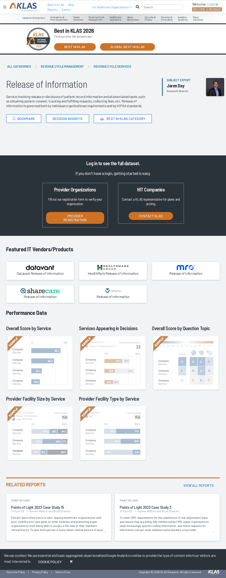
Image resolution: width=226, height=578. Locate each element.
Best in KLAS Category (122, 118)
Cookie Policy (50, 562)
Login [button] (211, 4)
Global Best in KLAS (127, 47)
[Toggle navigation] (5, 7)
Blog (71, 5)
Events (66, 9)
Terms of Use (62, 572)
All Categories (19, 66)
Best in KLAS (55, 5)
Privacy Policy (40, 572)
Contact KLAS (151, 216)
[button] (112, 7)
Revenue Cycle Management (62, 66)
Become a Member (207, 9)
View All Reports (198, 485)
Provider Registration (75, 218)
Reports (52, 9)
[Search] (162, 7)
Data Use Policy (16, 572)
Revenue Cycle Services (112, 66)
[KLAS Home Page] (22, 7)
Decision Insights (68, 118)
